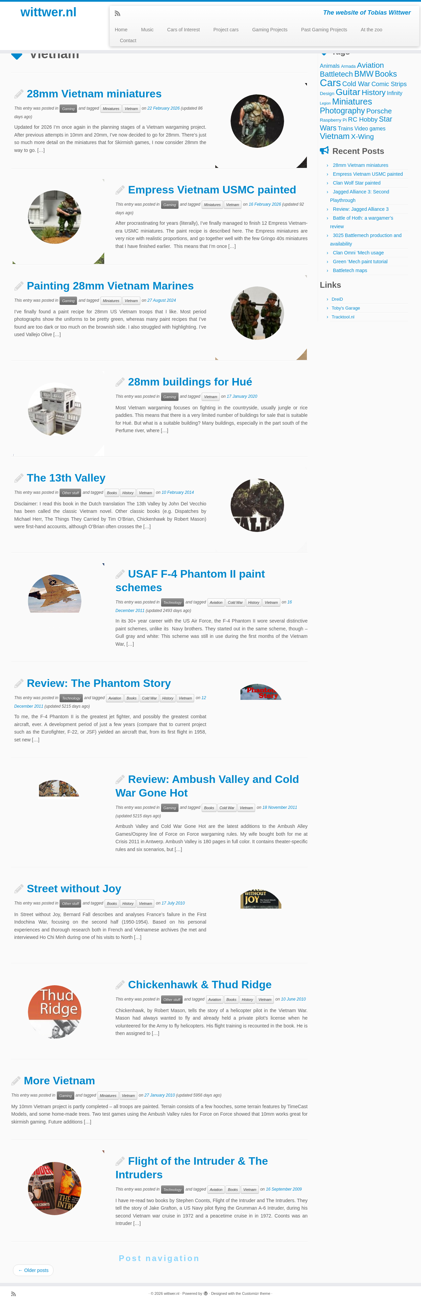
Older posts (33, 1270)
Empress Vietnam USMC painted (212, 190)
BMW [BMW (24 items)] (364, 73)
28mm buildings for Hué (190, 382)
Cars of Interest (183, 29)
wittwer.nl (48, 13)
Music (147, 29)
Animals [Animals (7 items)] (330, 66)
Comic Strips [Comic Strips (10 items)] (389, 84)
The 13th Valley (66, 478)
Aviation (216, 602)
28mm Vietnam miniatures (94, 94)
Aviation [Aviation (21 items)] (370, 65)
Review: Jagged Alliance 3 (361, 209)
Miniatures (111, 109)
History (128, 493)
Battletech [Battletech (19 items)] (336, 74)
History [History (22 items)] (374, 92)
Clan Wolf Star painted (357, 183)
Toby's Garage (346, 308)
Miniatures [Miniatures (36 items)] (352, 101)
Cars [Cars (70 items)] (330, 82)
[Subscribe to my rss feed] (120, 13)
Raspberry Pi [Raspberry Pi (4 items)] (333, 120)
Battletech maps (350, 270)
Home (121, 29)
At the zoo (371, 29)
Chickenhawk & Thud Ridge (199, 984)
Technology (172, 602)
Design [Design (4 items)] (327, 93)
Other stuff (70, 493)
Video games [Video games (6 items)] (370, 128)
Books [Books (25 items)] (386, 73)
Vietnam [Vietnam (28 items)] (335, 136)
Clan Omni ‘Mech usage (358, 252)
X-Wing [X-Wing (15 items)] (362, 136)
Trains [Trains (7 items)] (345, 128)
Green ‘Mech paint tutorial (360, 261)
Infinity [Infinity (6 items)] (394, 93)
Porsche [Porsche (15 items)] (379, 111)
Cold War (235, 602)
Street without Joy (74, 888)
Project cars (226, 29)
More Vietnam (59, 1080)
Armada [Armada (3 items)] (348, 66)
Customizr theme (256, 1293)
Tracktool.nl (343, 316)
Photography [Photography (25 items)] (342, 110)
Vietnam (131, 109)
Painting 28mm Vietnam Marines (110, 286)
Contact (128, 40)
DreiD (337, 299)
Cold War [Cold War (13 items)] (356, 84)
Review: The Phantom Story (99, 683)
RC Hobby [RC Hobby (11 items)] (363, 119)
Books (112, 493)
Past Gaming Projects (324, 29)
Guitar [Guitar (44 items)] (348, 92)
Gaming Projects (269, 29)
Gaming (68, 109)
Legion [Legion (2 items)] (325, 103)
